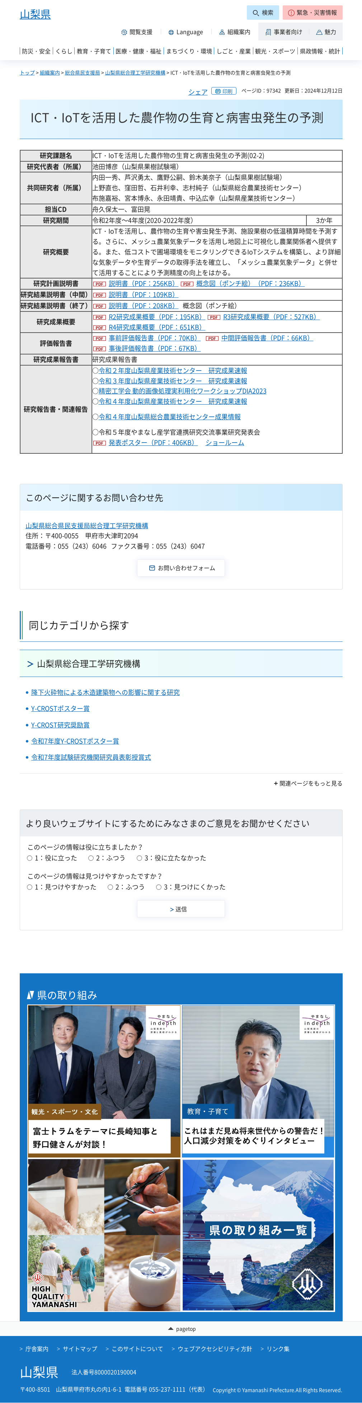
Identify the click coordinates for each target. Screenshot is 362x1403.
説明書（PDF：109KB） (144, 294)
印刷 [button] (227, 91)
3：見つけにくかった (195, 887)
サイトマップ (80, 1349)
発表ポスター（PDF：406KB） (153, 442)
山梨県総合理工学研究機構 (135, 72)
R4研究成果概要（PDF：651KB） (157, 327)
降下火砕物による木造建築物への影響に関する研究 (105, 692)
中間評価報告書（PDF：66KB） (267, 338)
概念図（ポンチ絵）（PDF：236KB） (250, 283)
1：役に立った (56, 858)
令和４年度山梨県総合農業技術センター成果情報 (170, 416)
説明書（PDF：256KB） (144, 283)
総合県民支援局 (82, 72)
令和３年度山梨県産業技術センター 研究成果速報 (173, 381)
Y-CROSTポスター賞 (60, 708)
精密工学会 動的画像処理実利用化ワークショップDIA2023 (183, 391)
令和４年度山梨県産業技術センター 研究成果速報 (173, 401)
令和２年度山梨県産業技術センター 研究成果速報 (173, 370)
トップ (27, 72)
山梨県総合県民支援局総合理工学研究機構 (86, 525)
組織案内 (50, 72)
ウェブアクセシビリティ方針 (215, 1349)
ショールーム (225, 442)
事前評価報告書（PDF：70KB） (155, 338)
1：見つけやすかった (66, 887)
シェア (198, 92)
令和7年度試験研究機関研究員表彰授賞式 (91, 757)
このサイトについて (137, 1349)
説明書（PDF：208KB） (144, 305)
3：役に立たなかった (175, 858)
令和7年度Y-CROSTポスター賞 (75, 741)
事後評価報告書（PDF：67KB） (155, 348)
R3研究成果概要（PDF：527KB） (271, 316)
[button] (313, 12)
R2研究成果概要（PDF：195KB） (157, 316)
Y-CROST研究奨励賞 (60, 725)
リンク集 (278, 1349)
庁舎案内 (36, 1349)
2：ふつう (111, 858)
